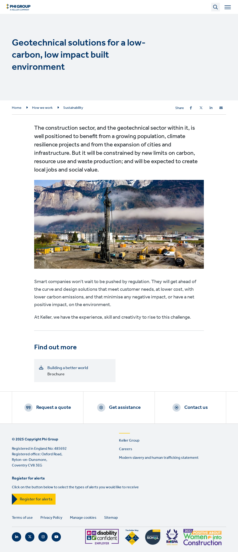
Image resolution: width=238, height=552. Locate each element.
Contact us (196, 407)
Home (16, 108)
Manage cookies (83, 517)
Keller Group (129, 440)
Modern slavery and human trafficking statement (158, 457)
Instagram (43, 537)
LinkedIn (16, 537)
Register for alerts (36, 499)
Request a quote (53, 407)
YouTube (56, 537)
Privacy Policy (51, 517)
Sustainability (73, 108)
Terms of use (22, 517)
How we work (42, 108)
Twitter (29, 537)
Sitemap (111, 517)
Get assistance (125, 407)
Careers (125, 449)
